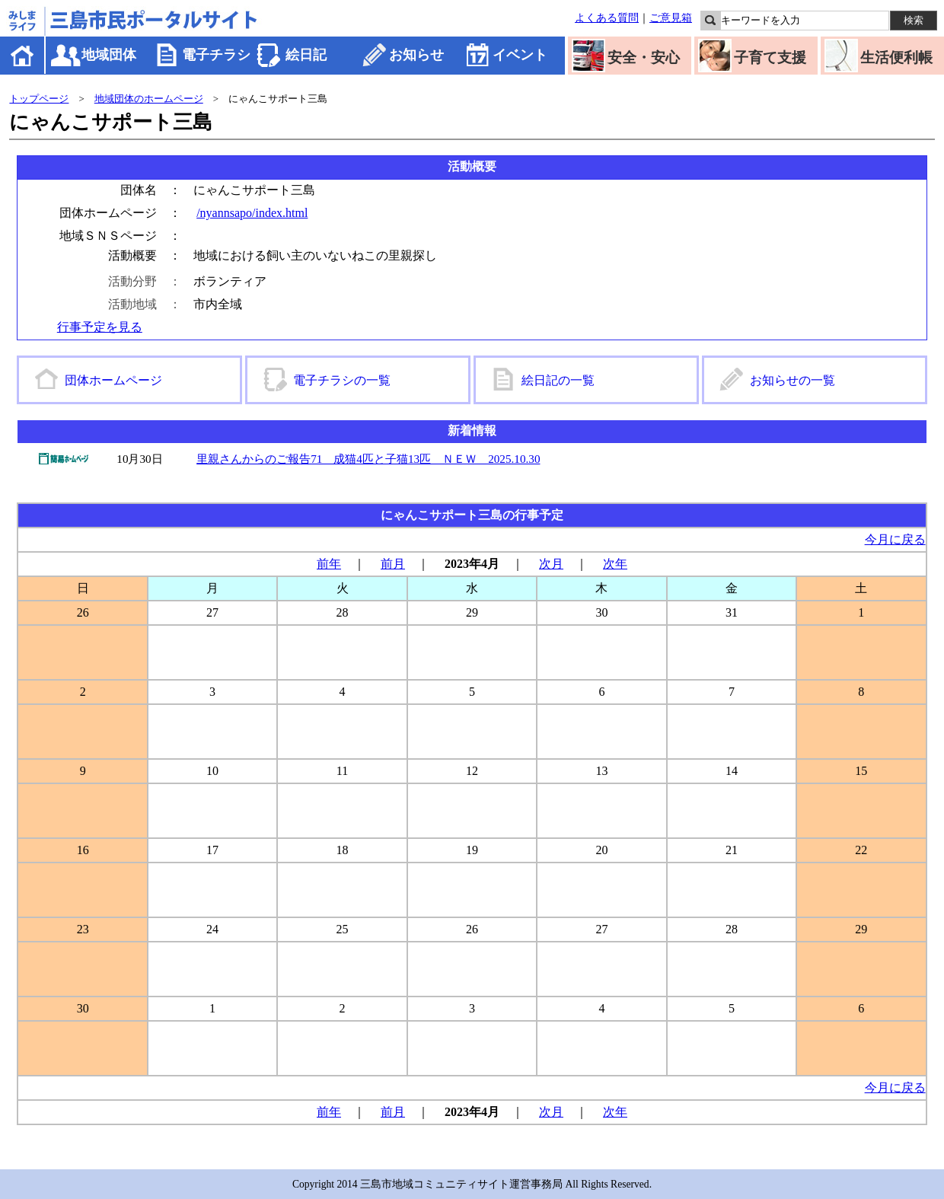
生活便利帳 (896, 57)
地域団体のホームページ (148, 98)
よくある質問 (607, 17)
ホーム (23, 55)
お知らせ (416, 54)
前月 (393, 563)
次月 (551, 563)
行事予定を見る (99, 326)
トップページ (39, 98)
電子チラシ (216, 54)
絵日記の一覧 (558, 380)
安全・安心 (644, 57)
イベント (520, 54)
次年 (615, 563)
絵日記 (306, 54)
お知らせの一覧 (792, 380)
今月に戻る (895, 539)
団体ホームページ (113, 380)
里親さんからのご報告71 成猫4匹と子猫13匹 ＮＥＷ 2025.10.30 (368, 458)
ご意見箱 (670, 17)
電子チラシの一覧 (342, 380)
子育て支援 (770, 57)
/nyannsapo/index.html (252, 212)
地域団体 (108, 54)
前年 (329, 563)
